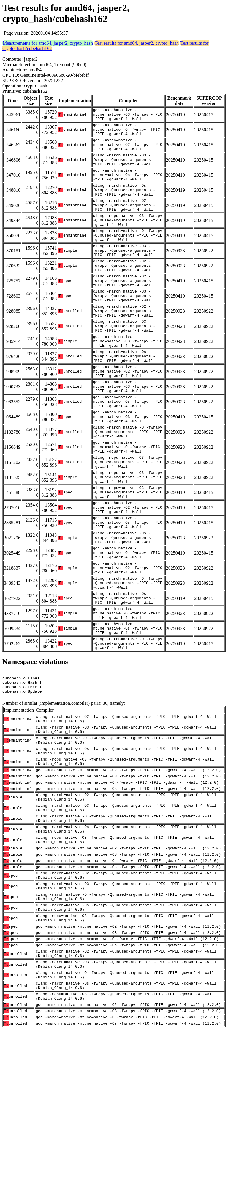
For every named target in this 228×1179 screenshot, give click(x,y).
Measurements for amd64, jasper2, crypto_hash (48, 43)
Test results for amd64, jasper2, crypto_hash (137, 43)
